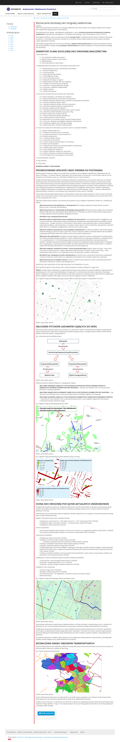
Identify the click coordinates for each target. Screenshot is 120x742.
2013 (11, 50)
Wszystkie (13, 29)
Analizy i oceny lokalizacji (26, 13)
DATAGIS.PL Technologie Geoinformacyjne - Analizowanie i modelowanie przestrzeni (42, 737)
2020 (11, 37)
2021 (11, 35)
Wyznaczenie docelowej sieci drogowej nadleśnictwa (64, 23)
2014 (11, 48)
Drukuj (82, 732)
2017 (11, 43)
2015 (11, 46)
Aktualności (13, 27)
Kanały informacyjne (60, 732)
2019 (11, 39)
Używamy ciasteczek (109, 2)
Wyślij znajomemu (47, 713)
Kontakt (88, 2)
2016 (11, 45)
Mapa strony (97, 2)
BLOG (55, 13)
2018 (11, 41)
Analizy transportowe (44, 13)
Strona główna (10, 13)
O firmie (79, 2)
